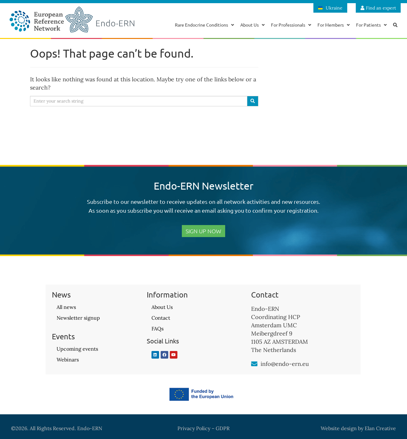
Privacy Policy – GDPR (203, 428)
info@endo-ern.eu (285, 363)
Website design (339, 428)
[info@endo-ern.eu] (254, 364)
